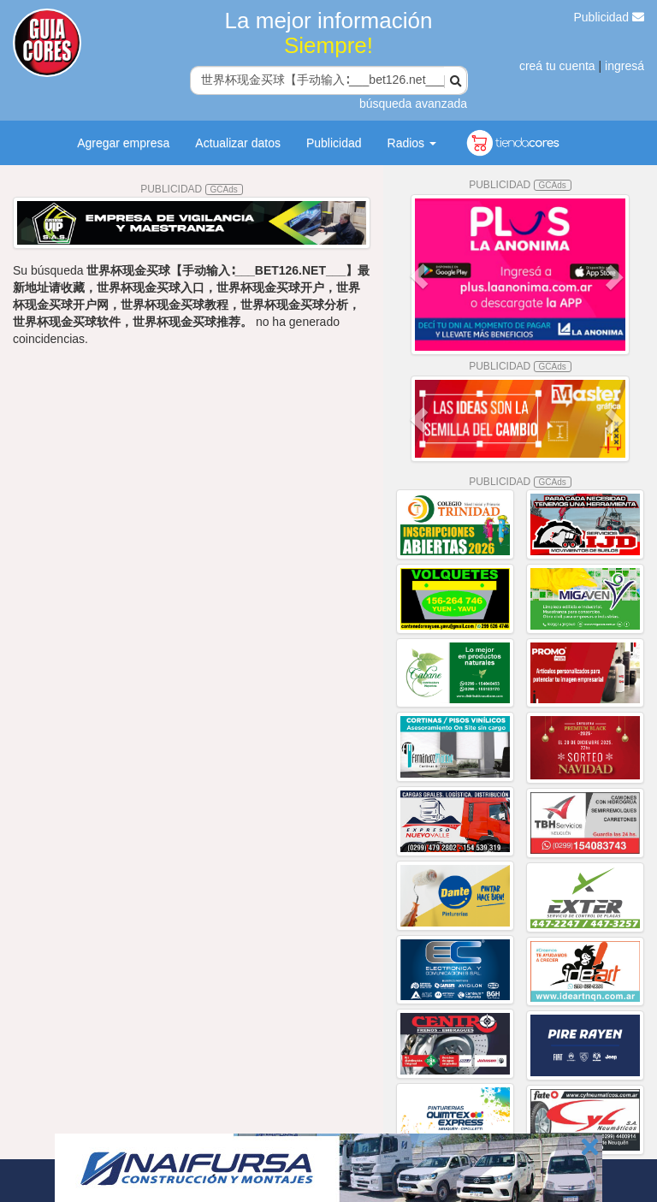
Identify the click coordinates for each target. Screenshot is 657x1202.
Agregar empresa (123, 143)
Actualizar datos (238, 143)
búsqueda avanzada (413, 103)
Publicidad (609, 17)
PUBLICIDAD (191, 189)
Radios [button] (412, 143)
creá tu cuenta (557, 66)
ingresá (624, 66)
